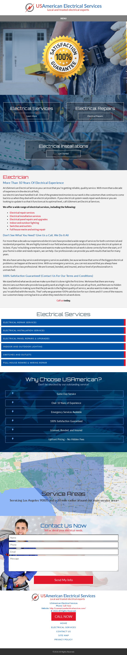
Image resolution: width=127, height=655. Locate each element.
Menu (63, 18)
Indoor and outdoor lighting (24, 222)
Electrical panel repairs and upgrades (29, 219)
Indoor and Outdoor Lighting (22, 346)
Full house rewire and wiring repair (27, 229)
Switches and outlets (20, 226)
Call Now (67, 605)
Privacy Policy (63, 639)
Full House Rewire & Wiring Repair (25, 362)
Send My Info (63, 580)
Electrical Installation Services (24, 330)
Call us (60, 300)
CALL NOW (63, 616)
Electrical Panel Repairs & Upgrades (26, 338)
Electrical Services (63, 627)
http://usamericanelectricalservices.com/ (68, 608)
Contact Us (63, 631)
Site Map (63, 635)
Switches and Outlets (17, 354)
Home (63, 623)
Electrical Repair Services (20, 322)
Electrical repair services (22, 212)
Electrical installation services (25, 216)
